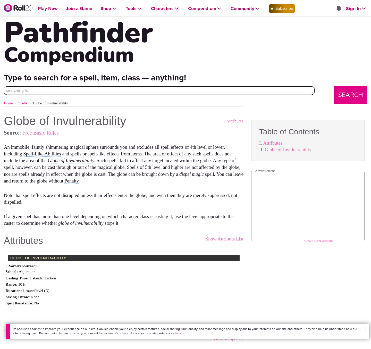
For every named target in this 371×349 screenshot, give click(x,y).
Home (8, 103)
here (178, 333)
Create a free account (318, 241)
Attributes (273, 143)
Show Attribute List (224, 239)
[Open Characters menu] (165, 8)
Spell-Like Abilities (42, 153)
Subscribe (282, 8)
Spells (22, 103)
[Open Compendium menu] (205, 8)
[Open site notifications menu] (339, 9)
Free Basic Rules (40, 133)
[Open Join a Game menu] (79, 8)
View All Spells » (228, 338)
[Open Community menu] (245, 8)
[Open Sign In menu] (356, 8)
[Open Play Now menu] (48, 8)
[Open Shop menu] (108, 8)
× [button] (366, 329)
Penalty (71, 181)
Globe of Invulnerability (288, 149)
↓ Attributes (233, 121)
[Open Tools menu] (134, 8)
